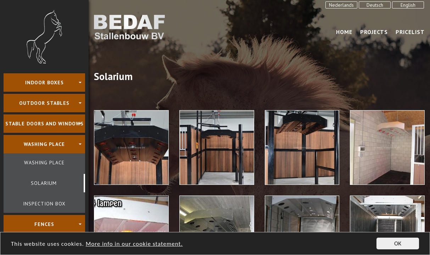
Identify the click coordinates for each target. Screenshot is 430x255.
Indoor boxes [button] (44, 82)
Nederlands (341, 5)
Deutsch (375, 5)
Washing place (44, 162)
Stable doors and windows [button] (44, 123)
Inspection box (44, 203)
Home (344, 31)
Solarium (44, 183)
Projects (374, 31)
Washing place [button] (44, 144)
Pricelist (410, 31)
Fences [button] (44, 224)
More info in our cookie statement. (134, 244)
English (408, 5)
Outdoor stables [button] (44, 103)
